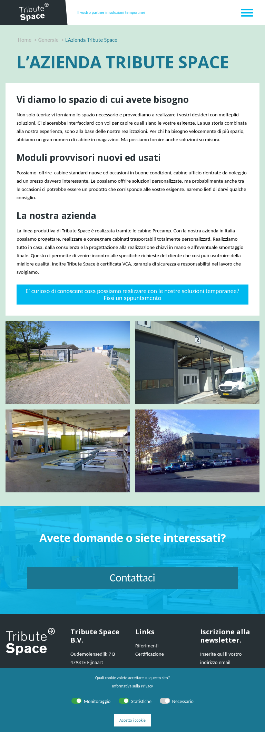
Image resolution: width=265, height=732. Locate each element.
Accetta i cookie (132, 720)
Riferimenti (146, 646)
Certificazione (149, 654)
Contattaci (132, 578)
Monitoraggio (97, 701)
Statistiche (141, 701)
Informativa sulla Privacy (132, 686)
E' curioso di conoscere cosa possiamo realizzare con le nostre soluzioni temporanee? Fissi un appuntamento (132, 294)
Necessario (183, 701)
